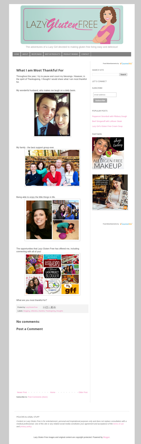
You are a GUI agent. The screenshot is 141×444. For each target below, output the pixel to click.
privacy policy (25, 426)
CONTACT (85, 54)
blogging (26, 311)
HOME (16, 54)
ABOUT (25, 54)
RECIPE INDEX (37, 54)
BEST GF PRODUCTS (52, 54)
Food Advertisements (110, 63)
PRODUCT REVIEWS (71, 54)
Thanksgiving (51, 311)
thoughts (59, 311)
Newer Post (22, 392)
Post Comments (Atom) (38, 397)
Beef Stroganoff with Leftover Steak (107, 121)
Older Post (83, 392)
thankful (42, 311)
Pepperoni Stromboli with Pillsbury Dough (109, 116)
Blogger (106, 437)
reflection (34, 311)
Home (52, 392)
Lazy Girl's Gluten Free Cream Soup (107, 126)
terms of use (118, 424)
